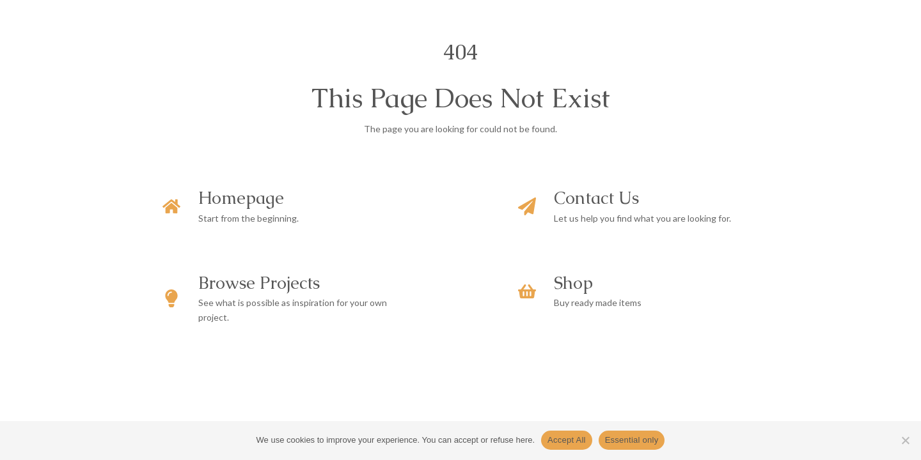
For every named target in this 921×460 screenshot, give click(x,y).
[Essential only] (905, 440)
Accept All (566, 440)
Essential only (632, 440)
